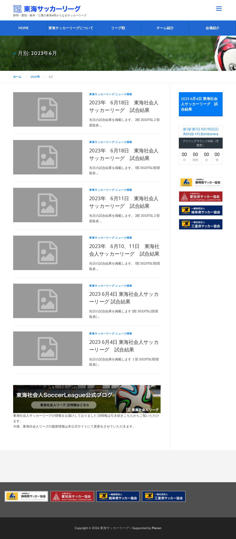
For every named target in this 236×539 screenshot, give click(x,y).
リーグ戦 (118, 28)
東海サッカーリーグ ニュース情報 (110, 94)
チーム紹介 (165, 28)
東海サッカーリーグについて (70, 28)
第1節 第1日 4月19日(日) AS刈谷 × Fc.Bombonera (200, 131)
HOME (23, 28)
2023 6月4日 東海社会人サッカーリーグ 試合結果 (199, 104)
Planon (157, 528)
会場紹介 (212, 28)
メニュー (219, 8)
